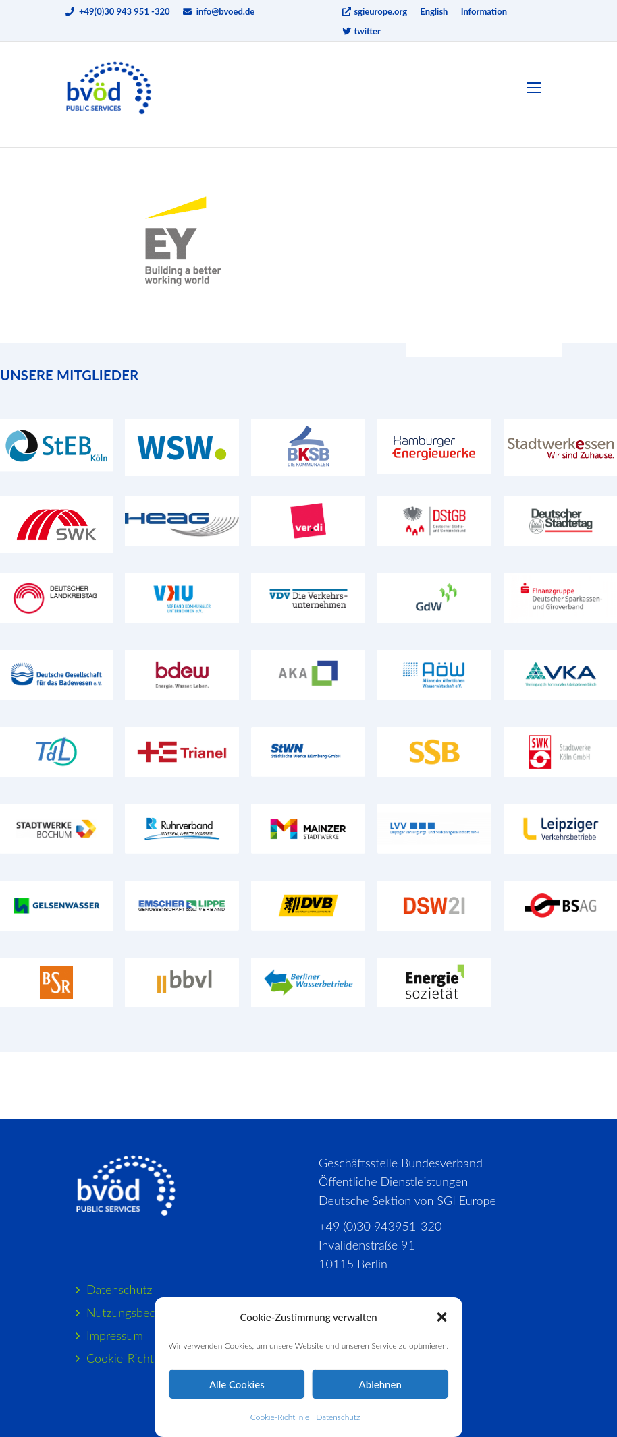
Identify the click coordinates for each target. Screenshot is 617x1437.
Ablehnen (380, 1384)
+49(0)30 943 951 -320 (124, 11)
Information (484, 11)
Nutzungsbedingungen (145, 1312)
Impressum (114, 1335)
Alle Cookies (237, 1384)
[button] (441, 1317)
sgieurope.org (374, 11)
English (434, 11)
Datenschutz (338, 1417)
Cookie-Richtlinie (279, 1417)
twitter (361, 31)
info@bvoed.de (225, 11)
